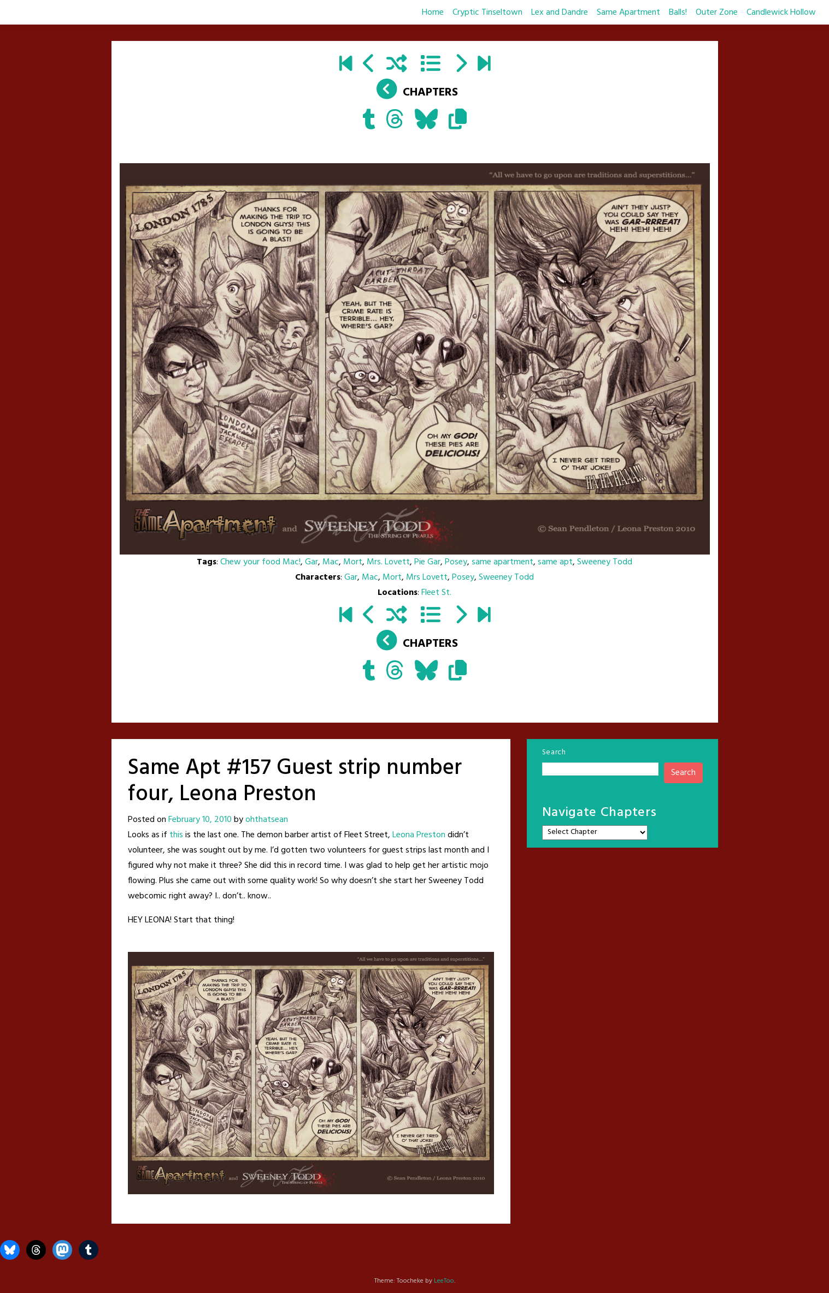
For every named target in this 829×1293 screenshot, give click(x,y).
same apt (555, 562)
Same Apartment (628, 12)
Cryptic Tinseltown (487, 12)
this (176, 835)
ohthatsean (266, 820)
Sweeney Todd (604, 562)
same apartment (502, 562)
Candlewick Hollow (781, 12)
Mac (330, 562)
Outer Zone (717, 12)
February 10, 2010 (200, 820)
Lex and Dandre (559, 12)
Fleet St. (436, 593)
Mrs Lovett (427, 577)
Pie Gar (427, 562)
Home (433, 12)
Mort (352, 562)
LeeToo (444, 1281)
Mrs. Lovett (388, 562)
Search (554, 752)
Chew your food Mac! (260, 562)
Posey (456, 562)
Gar (311, 562)
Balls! (678, 12)
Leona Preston (418, 835)
